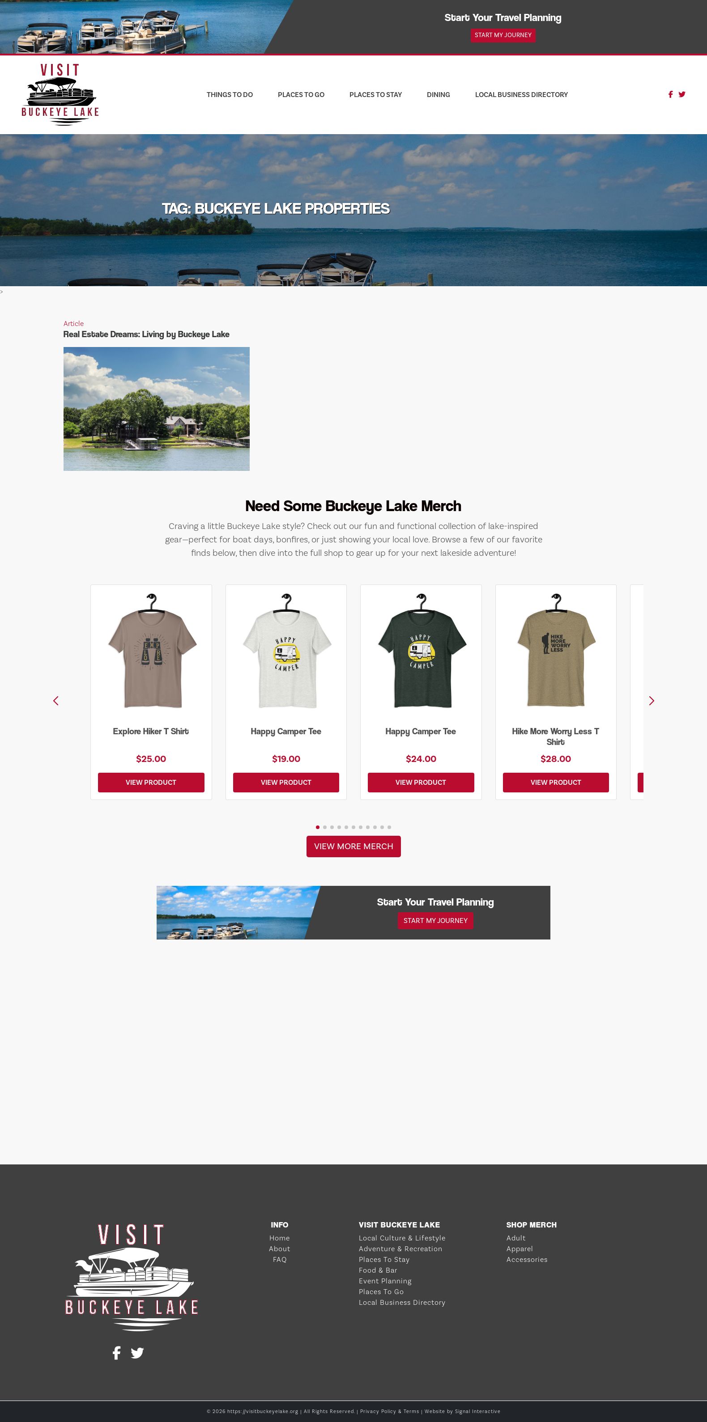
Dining (438, 94)
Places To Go (301, 94)
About (279, 1248)
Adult (516, 1238)
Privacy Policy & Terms (389, 1411)
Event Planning (385, 1281)
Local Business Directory (521, 94)
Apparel (520, 1248)
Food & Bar (378, 1270)
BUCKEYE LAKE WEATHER (353, 1130)
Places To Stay (375, 94)
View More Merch (353, 846)
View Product (151, 782)
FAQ (280, 1259)
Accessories (527, 1259)
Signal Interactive (478, 1411)
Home (279, 1238)
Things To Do (230, 94)
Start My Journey (503, 35)
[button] (651, 701)
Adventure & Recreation (401, 1248)
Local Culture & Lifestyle (402, 1238)
